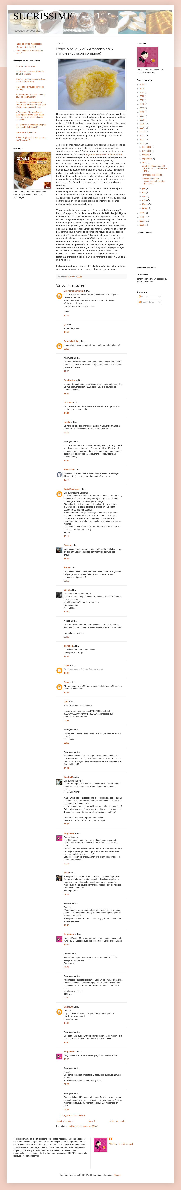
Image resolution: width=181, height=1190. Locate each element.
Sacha (67, 590)
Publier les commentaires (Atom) (83, 1126)
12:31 (66, 656)
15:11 (66, 536)
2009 (142, 213)
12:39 (66, 612)
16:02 (66, 1059)
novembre (147, 151)
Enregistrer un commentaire (73, 1115)
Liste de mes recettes (25, 66)
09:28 (66, 1084)
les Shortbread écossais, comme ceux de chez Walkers (30, 95)
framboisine (69, 380)
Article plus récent (65, 1121)
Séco (66, 873)
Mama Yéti (69, 469)
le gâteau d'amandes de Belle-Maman (104, 154)
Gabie (66, 665)
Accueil (91, 1121)
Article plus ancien (118, 1121)
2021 (142, 100)
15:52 (66, 315)
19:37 (66, 692)
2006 (142, 225)
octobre (145, 155)
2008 (142, 217)
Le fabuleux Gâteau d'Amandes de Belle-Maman (30, 72)
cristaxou (68, 646)
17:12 (66, 480)
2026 (142, 84)
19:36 (66, 673)
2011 (142, 139)
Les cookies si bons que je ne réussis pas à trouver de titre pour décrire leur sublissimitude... (31, 104)
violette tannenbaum (73, 291)
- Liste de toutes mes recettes (29, 44)
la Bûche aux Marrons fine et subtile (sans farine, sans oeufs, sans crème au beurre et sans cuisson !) (30, 116)
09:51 (66, 894)
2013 (142, 132)
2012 (142, 135)
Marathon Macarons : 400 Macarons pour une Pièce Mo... (154, 168)
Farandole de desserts (152, 175)
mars (144, 200)
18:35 (66, 558)
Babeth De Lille (71, 341)
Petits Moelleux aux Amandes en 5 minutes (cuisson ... (153, 181)
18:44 (66, 413)
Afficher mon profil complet (121, 1144)
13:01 (66, 1023)
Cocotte (67, 545)
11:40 (66, 925)
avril (144, 196)
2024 (142, 92)
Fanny (67, 567)
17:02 (66, 371)
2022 (142, 96)
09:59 (66, 581)
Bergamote (69, 833)
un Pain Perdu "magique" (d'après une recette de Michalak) (31, 126)
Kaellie (67, 422)
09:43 (66, 720)
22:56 (66, 743)
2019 (142, 108)
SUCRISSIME (43, 16)
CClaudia (68, 402)
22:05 (66, 863)
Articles (143, 297)
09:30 (66, 824)
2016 (142, 120)
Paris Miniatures (71, 489)
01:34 (66, 1109)
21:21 (66, 967)
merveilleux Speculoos (26, 132)
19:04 (66, 768)
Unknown (68, 1007)
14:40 (66, 1042)
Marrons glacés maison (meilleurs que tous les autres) (31, 80)
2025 (142, 88)
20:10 (66, 349)
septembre (147, 159)
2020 (142, 104)
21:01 (66, 432)
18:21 (66, 393)
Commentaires (146, 302)
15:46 (66, 460)
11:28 (66, 945)
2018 (142, 112)
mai (144, 192)
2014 (142, 128)
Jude (66, 701)
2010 (142, 143)
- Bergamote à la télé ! (26, 47)
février (145, 204)
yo (65, 324)
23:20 (66, 998)
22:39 (66, 637)
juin (144, 188)
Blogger (117, 1175)
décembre (147, 147)
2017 (142, 116)
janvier (145, 208)
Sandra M (68, 777)
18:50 (66, 332)
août (144, 162)
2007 (142, 221)
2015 (142, 124)
